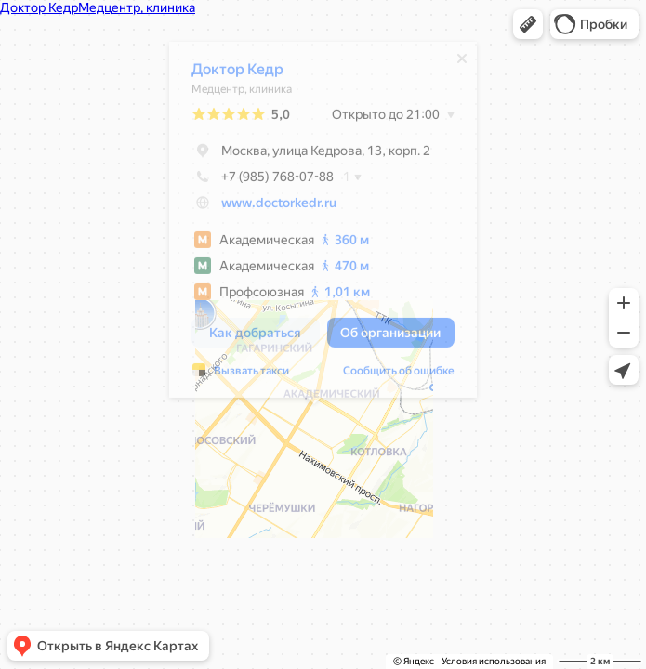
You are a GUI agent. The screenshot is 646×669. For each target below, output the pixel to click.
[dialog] (314, 224)
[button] (528, 24)
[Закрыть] (452, 63)
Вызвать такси (242, 375)
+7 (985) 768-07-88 (253, 181)
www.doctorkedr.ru (269, 207)
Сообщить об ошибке (389, 375)
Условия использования (494, 661)
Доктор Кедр (228, 74)
